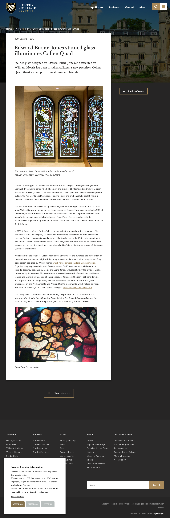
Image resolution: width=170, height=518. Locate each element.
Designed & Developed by (147, 513)
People (90, 441)
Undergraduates (13, 441)
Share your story (67, 441)
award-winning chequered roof (77, 287)
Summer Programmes (124, 444)
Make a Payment (122, 456)
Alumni (129, 7)
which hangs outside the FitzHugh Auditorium (74, 263)
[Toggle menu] (163, 6)
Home (9, 29)
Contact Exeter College (125, 452)
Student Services (41, 452)
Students (114, 7)
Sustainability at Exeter (98, 448)
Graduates (11, 444)
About (143, 7)
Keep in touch (66, 464)
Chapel (90, 460)
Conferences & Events (124, 441)
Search (157, 485)
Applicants (96, 7)
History (90, 452)
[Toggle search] (156, 6)
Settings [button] (48, 504)
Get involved (66, 460)
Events (63, 444)
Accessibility (120, 460)
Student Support (41, 444)
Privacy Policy (93, 467)
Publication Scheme (96, 464)
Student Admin (40, 448)
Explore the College (96, 444)
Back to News (136, 91)
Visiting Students (14, 452)
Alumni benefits (67, 456)
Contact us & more (123, 435)
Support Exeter (67, 452)
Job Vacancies (120, 448)
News (18, 29)
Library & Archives (95, 456)
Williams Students (14, 448)
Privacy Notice (17, 496)
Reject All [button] (33, 504)
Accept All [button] (18, 504)
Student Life (12, 456)
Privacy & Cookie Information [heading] (27, 466)
